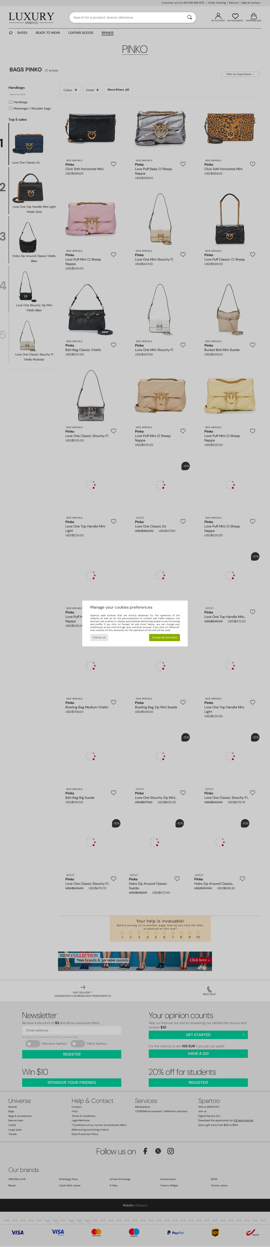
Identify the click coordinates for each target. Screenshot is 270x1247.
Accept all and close (164, 637)
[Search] (189, 17)
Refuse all (99, 637)
